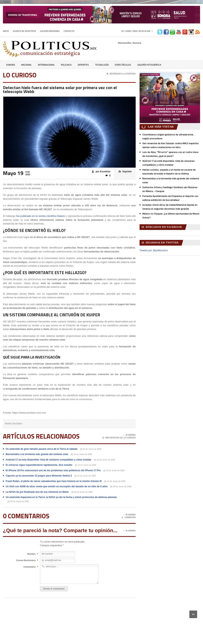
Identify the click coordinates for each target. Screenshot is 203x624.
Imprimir (125, 172)
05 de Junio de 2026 (82, 492)
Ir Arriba (129, 435)
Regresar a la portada (121, 73)
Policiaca (66, 64)
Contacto (68, 31)
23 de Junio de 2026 (81, 454)
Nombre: (31, 554)
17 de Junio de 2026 (85, 465)
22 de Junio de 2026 (104, 460)
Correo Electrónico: (26, 560)
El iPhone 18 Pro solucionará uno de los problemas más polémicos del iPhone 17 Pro (53, 470)
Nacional (26, 64)
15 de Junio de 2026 (114, 471)
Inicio (6, 31)
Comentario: (29, 567)
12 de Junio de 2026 (85, 476)
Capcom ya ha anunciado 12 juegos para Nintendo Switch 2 (39, 475)
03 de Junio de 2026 (18, 502)
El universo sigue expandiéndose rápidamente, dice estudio (39, 465)
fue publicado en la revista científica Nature (41, 216)
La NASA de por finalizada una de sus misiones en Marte (37, 492)
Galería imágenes (50, 31)
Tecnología (102, 64)
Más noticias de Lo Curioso (119, 437)
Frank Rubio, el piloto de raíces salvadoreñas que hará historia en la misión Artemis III (54, 481)
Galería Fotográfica (149, 64)
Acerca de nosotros (24, 31)
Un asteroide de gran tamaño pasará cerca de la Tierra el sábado (41, 449)
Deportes (83, 64)
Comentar (129, 517)
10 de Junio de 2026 (115, 481)
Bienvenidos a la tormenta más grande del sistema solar (37, 454)
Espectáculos (123, 64)
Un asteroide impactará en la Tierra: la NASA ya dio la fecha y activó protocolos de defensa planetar (61, 497)
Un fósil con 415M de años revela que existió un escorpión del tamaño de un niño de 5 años (57, 486)
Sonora (10, 64)
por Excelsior (101, 172)
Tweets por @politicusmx (154, 250)
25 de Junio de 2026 (91, 449)
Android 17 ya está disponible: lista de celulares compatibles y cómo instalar (48, 459)
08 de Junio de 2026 (121, 487)
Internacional (46, 64)
